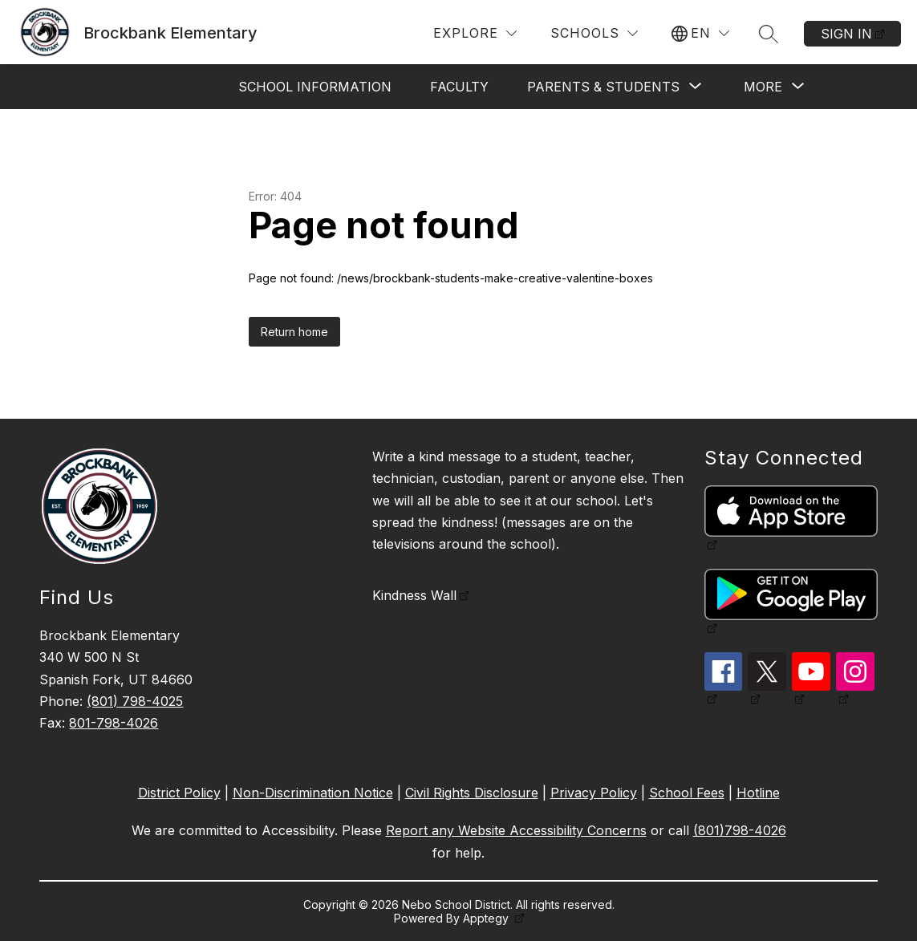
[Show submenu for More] (763, 86)
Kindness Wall (414, 595)
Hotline (758, 793)
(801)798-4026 (739, 830)
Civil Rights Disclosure (471, 793)
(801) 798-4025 (135, 701)
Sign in (846, 34)
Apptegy (487, 918)
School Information (315, 87)
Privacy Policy (593, 793)
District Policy (179, 793)
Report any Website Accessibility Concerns (516, 830)
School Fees (686, 793)
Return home (294, 332)
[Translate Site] (700, 33)
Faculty (459, 87)
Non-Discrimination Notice (313, 793)
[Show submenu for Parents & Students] (603, 86)
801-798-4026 (113, 723)
